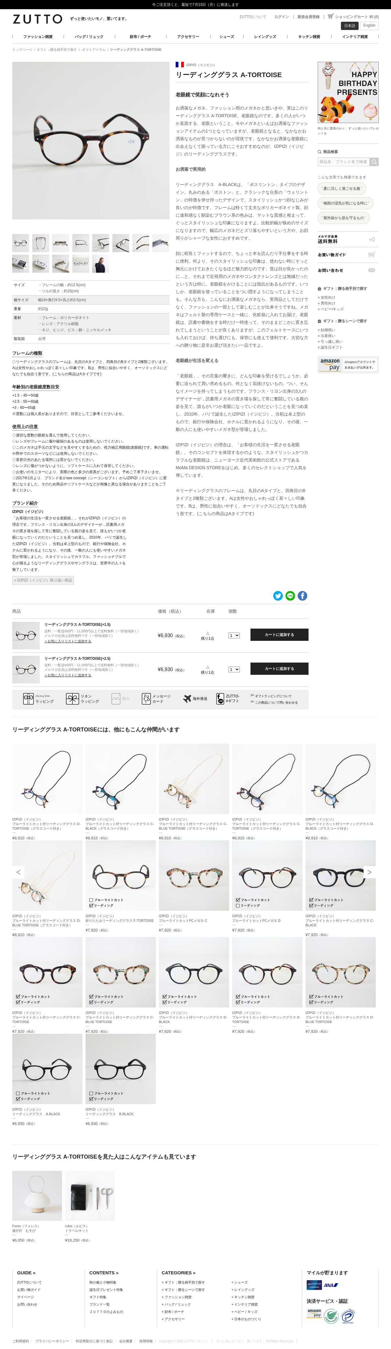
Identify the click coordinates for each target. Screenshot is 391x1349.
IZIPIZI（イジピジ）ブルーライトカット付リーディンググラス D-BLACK (193, 1017)
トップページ (22, 49)
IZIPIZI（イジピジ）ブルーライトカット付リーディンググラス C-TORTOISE (46, 1017)
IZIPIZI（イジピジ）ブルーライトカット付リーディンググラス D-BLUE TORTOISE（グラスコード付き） (46, 920)
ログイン (281, 17)
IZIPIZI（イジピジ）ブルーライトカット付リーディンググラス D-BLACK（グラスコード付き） (339, 823)
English (369, 25)
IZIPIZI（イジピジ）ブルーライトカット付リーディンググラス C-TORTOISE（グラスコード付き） (266, 823)
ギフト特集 (98, 1297)
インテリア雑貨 (355, 37)
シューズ (226, 37)
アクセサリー (188, 37)
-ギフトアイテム (93, 49)
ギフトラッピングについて (273, 696)
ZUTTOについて (252, 17)
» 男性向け (326, 303)
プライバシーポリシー (52, 1341)
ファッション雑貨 (38, 37)
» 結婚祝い (326, 330)
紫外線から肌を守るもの (343, 218)
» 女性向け (326, 297)
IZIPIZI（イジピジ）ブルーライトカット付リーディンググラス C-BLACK (339, 920)
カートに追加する (279, 635)
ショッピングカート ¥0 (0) (357, 17)
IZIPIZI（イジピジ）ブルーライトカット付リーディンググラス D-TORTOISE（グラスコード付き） (46, 823)
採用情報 (146, 1341)
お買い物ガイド (348, 255)
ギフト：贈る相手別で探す (57, 49)
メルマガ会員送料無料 (348, 239)
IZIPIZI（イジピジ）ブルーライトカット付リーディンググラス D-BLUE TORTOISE (339, 1017)
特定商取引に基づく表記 (94, 1341)
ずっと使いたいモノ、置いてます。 (99, 19)
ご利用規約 (20, 1341)
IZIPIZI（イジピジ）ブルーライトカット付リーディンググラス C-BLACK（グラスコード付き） (120, 823)
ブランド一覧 (100, 1304)
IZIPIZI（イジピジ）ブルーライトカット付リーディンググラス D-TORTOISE (266, 1017)
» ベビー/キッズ (331, 309)
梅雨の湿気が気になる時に (345, 203)
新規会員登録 (309, 17)
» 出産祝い (326, 336)
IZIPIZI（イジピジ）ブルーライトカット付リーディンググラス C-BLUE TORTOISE (120, 1017)
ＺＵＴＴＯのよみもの (106, 1311)
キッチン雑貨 (309, 37)
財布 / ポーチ (140, 37)
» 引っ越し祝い (330, 341)
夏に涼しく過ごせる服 (341, 188)
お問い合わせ (348, 270)
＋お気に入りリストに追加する (67, 641)
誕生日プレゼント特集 (106, 1289)
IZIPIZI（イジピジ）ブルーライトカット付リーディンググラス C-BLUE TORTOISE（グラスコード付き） (193, 823)
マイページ (25, 1297)
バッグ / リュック (89, 37)
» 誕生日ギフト (330, 347)
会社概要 (126, 1341)
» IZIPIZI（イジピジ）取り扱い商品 (43, 580)
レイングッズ (265, 37)
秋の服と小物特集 (103, 1282)
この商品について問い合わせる (276, 702)
